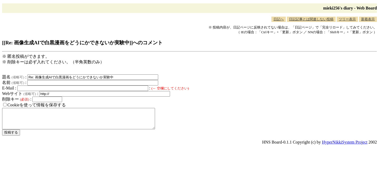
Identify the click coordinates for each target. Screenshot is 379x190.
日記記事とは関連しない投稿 (311, 19)
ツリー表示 (347, 19)
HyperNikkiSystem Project (344, 146)
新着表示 (368, 19)
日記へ (278, 19)
